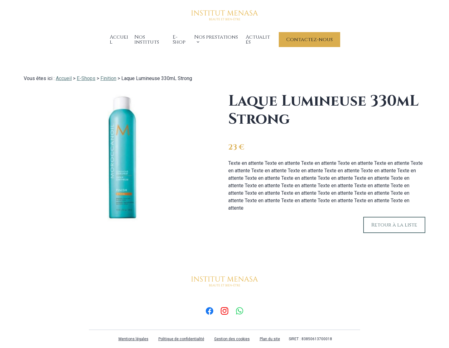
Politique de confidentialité (181, 331)
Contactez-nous (315, 36)
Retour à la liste (394, 217)
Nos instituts (148, 36)
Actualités (263, 36)
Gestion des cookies (232, 331)
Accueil (114, 36)
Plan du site (270, 331)
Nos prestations (216, 36)
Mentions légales (133, 331)
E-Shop (180, 36)
